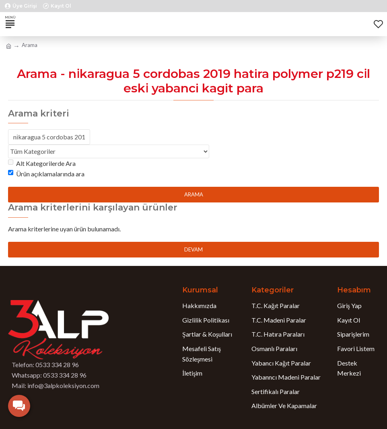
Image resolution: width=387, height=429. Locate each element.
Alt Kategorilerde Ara (42, 163)
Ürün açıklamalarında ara (46, 174)
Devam (193, 249)
